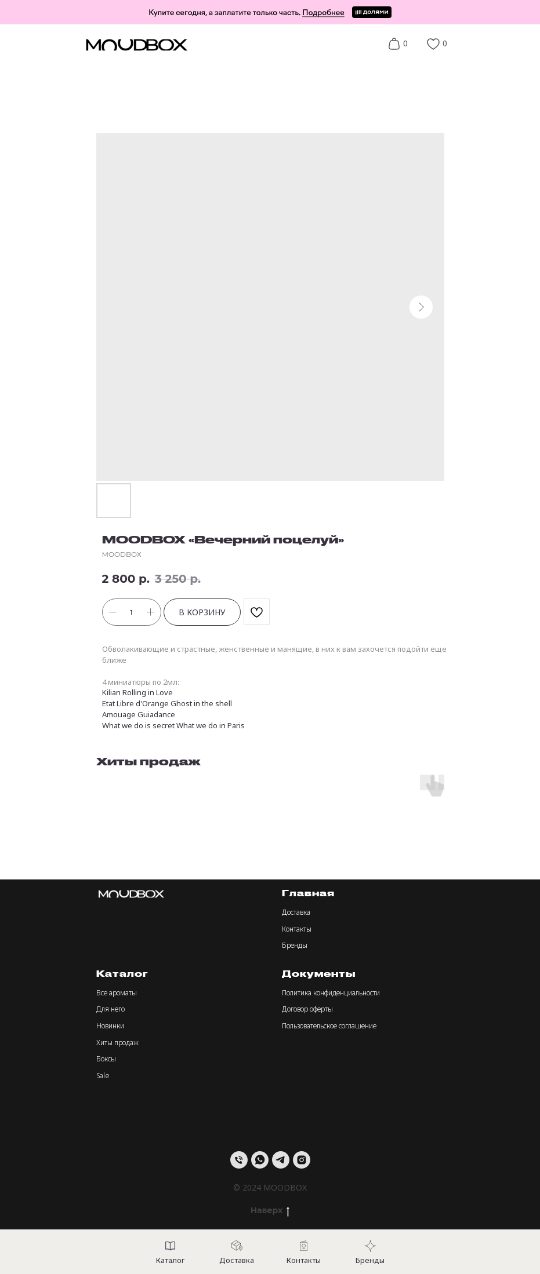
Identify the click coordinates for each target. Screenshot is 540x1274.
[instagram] (301, 1160)
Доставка (296, 912)
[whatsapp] (260, 1160)
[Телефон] (239, 1160)
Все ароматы (116, 993)
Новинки (110, 1026)
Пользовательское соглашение (329, 1026)
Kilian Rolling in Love (137, 692)
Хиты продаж (117, 1042)
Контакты (296, 929)
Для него (110, 1009)
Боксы (106, 1059)
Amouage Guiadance (138, 714)
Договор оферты (307, 1009)
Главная (308, 893)
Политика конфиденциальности (331, 993)
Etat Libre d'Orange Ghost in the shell (167, 703)
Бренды (294, 945)
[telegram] (280, 1160)
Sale (103, 1075)
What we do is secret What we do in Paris (173, 725)
